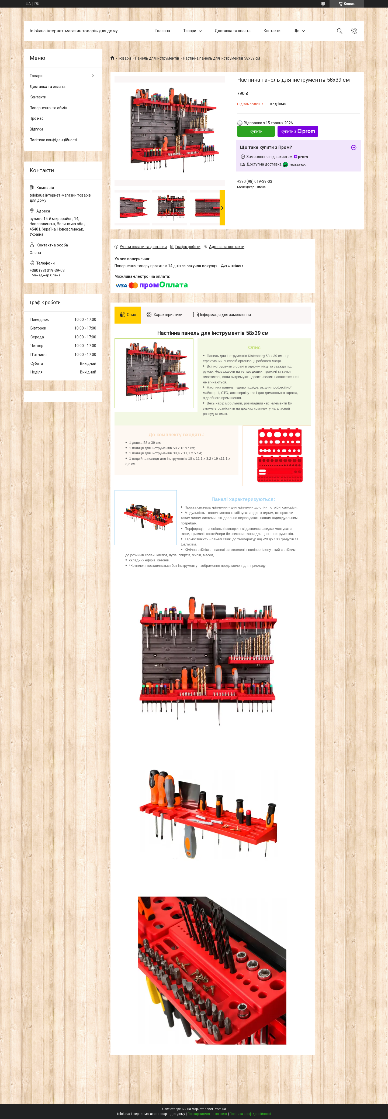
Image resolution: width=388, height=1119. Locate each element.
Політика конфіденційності (53, 140)
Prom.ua (220, 1109)
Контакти (272, 31)
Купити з (298, 131)
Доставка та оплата (233, 31)
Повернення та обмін (48, 108)
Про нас (36, 118)
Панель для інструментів (157, 58)
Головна (162, 31)
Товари (189, 31)
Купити (256, 131)
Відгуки (36, 129)
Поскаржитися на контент (207, 1114)
